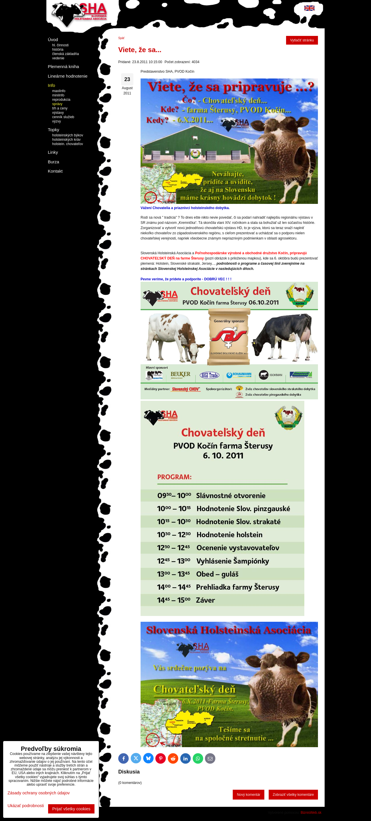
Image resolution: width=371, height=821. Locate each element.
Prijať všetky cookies (71, 809)
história (57, 49)
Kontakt (55, 171)
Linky (53, 152)
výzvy (56, 121)
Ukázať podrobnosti (26, 806)
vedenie (58, 58)
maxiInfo (58, 91)
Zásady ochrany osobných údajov (39, 793)
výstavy (58, 113)
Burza (53, 161)
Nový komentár (248, 795)
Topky (53, 129)
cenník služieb (63, 117)
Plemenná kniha (63, 66)
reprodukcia (61, 100)
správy (57, 104)
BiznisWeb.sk (311, 813)
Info (51, 85)
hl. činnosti (60, 45)
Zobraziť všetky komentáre (293, 795)
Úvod (53, 39)
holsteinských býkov (67, 135)
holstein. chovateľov (67, 144)
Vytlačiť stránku (302, 40)
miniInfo (58, 95)
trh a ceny (60, 108)
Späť (121, 38)
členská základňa (65, 54)
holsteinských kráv (66, 140)
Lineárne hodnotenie (68, 76)
